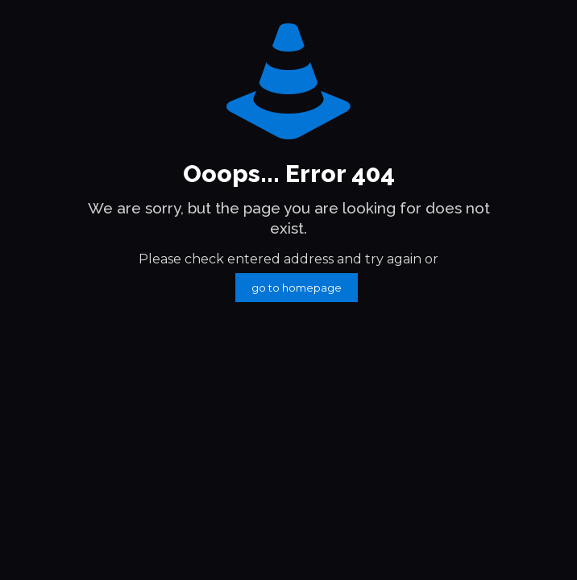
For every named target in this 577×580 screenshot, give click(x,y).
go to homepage (296, 287)
